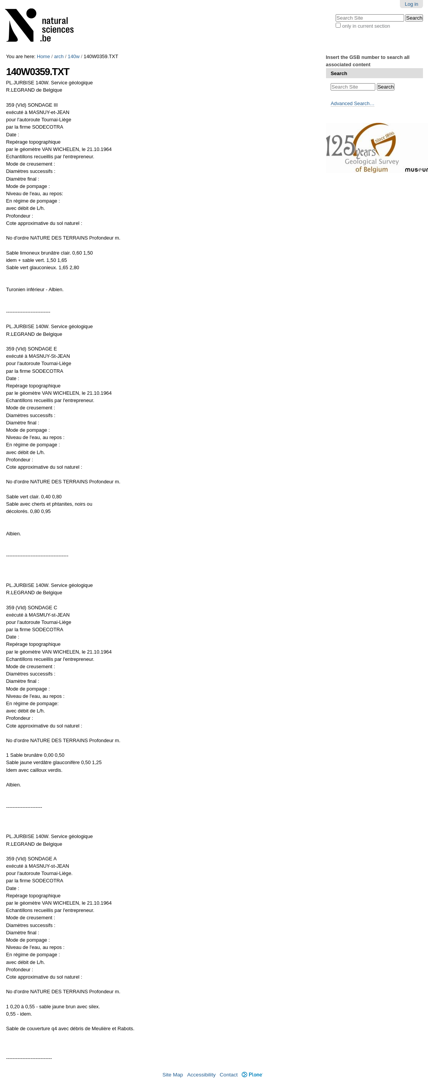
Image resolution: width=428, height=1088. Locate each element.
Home (43, 56)
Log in (411, 4)
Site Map (172, 1075)
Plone (252, 1075)
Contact (229, 1075)
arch (59, 56)
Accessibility (201, 1075)
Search (339, 73)
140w (74, 56)
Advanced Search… (352, 103)
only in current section (366, 26)
